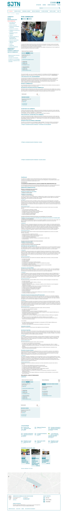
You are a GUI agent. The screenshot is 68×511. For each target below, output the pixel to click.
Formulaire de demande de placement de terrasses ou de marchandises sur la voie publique (36, 216)
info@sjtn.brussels (26, 498)
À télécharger (11, 45)
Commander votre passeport (13, 57)
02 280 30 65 (25, 396)
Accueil (9, 13)
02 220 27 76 (45, 392)
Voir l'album (57, 37)
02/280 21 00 (25, 62)
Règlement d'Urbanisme (41, 427)
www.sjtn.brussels (26, 499)
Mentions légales (12, 508)
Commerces (17, 13)
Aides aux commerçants (13, 52)
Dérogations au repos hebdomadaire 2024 (54, 441)
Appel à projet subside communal (41, 441)
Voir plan (24, 57)
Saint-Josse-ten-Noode (14, 4)
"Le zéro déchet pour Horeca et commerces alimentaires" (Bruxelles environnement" (53, 435)
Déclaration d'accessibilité (30, 508)
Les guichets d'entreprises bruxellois (42, 434)
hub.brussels (25, 104)
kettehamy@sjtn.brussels (27, 70)
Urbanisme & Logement (26, 11)
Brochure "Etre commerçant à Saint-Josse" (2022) (26, 428)
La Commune (10, 11)
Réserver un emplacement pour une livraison (29, 189)
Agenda (44, 4)
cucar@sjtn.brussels (26, 393)
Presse (58, 4)
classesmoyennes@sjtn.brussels (28, 59)
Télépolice (11, 35)
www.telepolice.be (24, 182)
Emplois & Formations (36, 11)
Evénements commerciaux (13, 50)
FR (57, 2)
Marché (9, 18)
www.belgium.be (54, 74)
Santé (58, 11)
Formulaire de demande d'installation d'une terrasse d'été (30, 244)
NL (59, 2)
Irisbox (22, 508)
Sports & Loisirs (52, 11)
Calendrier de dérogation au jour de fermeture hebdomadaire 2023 (14, 37)
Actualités (38, 4)
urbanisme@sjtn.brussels (47, 395)
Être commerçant (11, 21)
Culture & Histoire (44, 11)
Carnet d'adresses (52, 4)
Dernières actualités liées (13, 46)
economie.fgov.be (54, 75)
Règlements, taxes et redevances (30, 375)
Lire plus (27, 463)
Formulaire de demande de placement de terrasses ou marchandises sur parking (54, 428)
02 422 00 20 (25, 103)
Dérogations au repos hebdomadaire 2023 (27, 441)
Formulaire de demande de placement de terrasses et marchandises (27, 434)
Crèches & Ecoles (17, 11)
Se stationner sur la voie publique (14, 59)
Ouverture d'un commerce (13, 28)
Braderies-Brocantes (12, 19)
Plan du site (18, 508)
